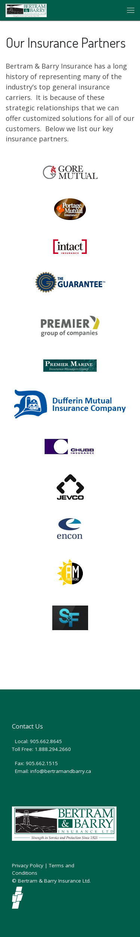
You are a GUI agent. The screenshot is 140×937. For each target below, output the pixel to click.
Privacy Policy (27, 865)
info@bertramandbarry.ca (60, 771)
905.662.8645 (46, 741)
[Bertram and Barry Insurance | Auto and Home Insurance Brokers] (26, 9)
